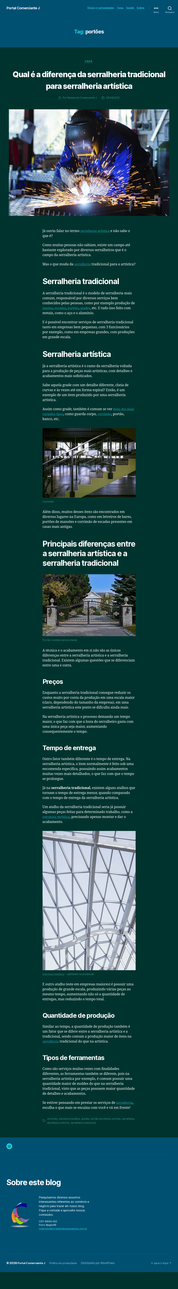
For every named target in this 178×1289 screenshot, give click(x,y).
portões (75, 325)
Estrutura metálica (54, 991)
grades (88, 325)
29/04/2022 (113, 110)
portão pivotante (101, 1135)
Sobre (140, 8)
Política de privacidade (65, 1280)
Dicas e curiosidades (100, 8)
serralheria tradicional (97, 1139)
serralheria (83, 276)
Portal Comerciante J (24, 8)
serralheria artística (96, 243)
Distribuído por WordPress (101, 1280)
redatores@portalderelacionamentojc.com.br (63, 1245)
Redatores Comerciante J (81, 110)
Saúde (130, 8)
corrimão (115, 431)
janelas (48, 325)
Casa (120, 8)
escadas (61, 325)
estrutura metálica (57, 834)
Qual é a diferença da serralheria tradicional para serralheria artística (88, 85)
